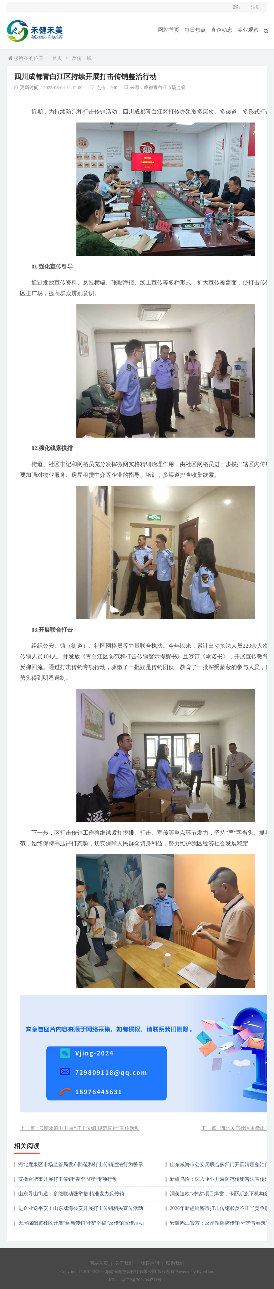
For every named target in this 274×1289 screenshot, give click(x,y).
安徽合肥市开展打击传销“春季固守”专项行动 (67, 1179)
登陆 (236, 7)
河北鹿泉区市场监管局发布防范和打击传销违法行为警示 (80, 1164)
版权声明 (150, 1263)
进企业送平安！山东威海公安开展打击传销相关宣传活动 (80, 1208)
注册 (255, 7)
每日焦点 (199, 29)
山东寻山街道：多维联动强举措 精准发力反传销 (71, 1193)
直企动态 (224, 29)
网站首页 (174, 29)
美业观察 (249, 29)
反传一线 (82, 58)
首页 (57, 58)
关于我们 (124, 1263)
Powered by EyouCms (194, 1271)
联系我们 (175, 1263)
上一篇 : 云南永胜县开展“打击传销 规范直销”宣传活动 (79, 1128)
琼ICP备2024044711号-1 (143, 1279)
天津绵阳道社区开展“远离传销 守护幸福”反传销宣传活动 (81, 1223)
